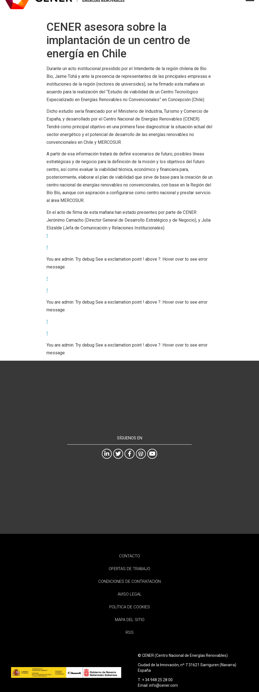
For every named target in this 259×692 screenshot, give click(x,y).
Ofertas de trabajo (129, 568)
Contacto (129, 555)
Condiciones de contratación (129, 581)
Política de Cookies (129, 606)
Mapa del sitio (129, 619)
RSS (130, 632)
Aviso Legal (130, 594)
